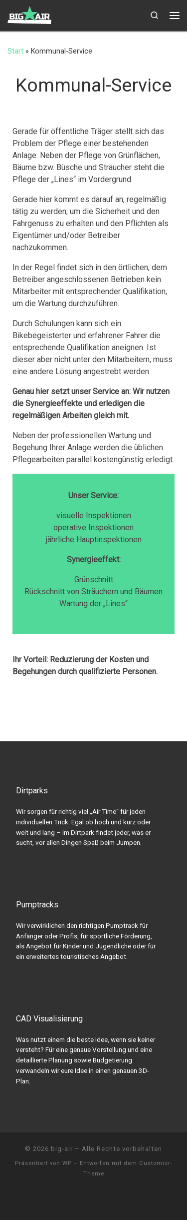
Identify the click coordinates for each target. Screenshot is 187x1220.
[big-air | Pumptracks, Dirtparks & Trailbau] (29, 14)
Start (15, 51)
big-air (62, 1148)
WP (67, 1163)
